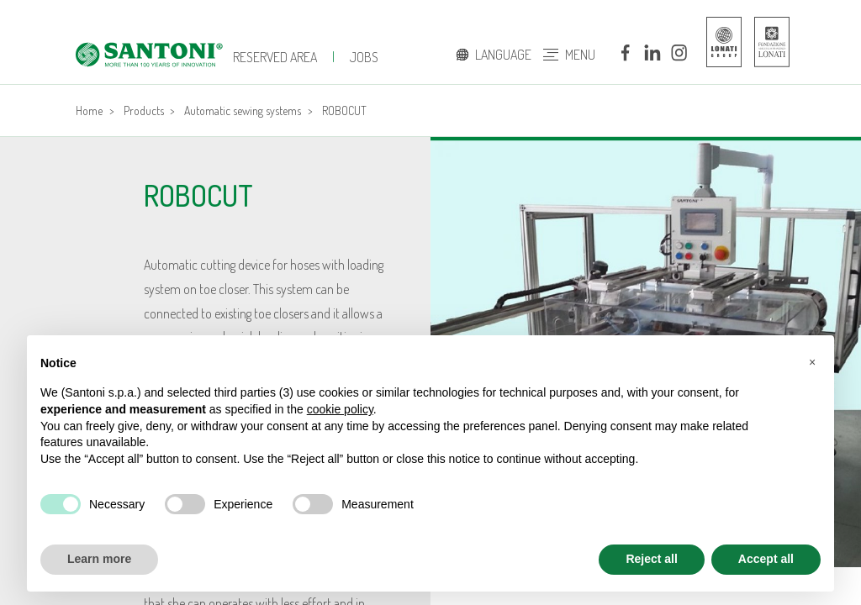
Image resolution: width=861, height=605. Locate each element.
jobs (364, 57)
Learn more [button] (99, 559)
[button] (812, 362)
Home (89, 110)
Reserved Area (275, 57)
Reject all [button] (651, 559)
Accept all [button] (766, 559)
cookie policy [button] (340, 409)
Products (144, 110)
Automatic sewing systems (242, 110)
